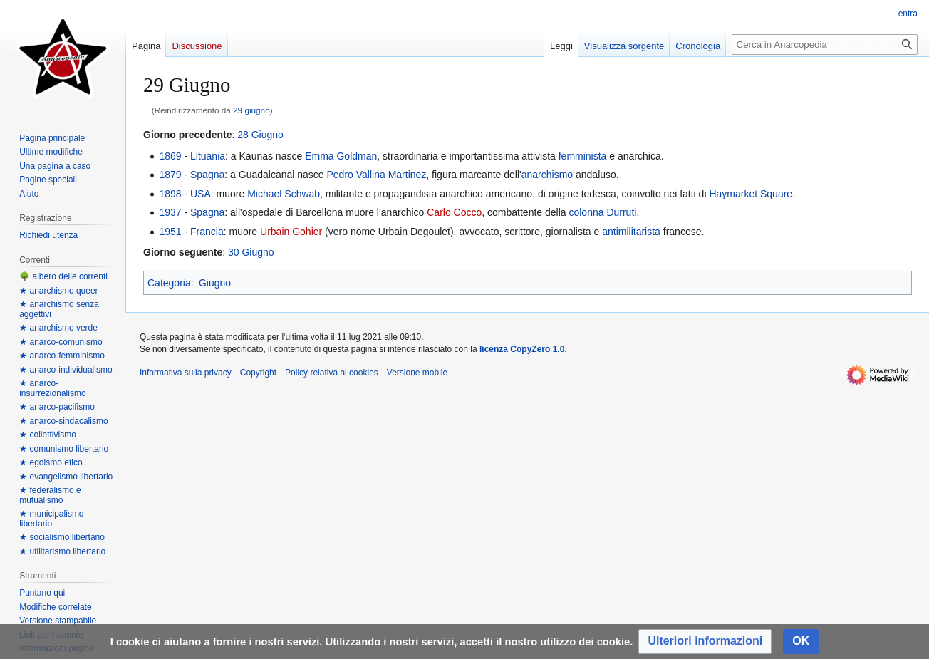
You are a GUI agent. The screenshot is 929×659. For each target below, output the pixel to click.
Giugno (215, 283)
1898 (170, 193)
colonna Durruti (602, 212)
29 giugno (251, 110)
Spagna (207, 174)
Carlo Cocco (454, 212)
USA (200, 193)
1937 (170, 212)
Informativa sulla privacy (186, 373)
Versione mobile (417, 373)
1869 (170, 156)
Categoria (169, 283)
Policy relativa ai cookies (331, 373)
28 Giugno (260, 134)
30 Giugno (251, 252)
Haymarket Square (750, 193)
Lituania (207, 156)
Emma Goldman (341, 156)
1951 (170, 231)
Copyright (258, 373)
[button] (705, 641)
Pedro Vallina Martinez (377, 174)
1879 (170, 174)
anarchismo (547, 174)
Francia (207, 231)
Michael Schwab (283, 193)
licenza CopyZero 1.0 (521, 349)
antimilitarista (631, 231)
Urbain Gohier (291, 231)
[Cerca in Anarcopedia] (825, 44)
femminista (583, 156)
